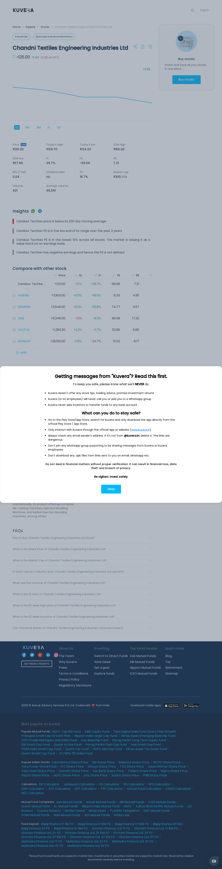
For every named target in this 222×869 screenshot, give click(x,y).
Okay (111, 489)
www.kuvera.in (140, 430)
